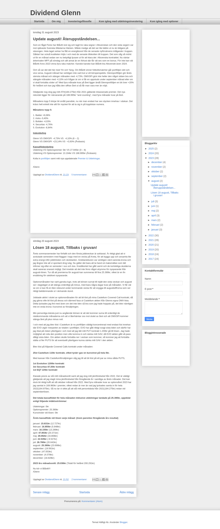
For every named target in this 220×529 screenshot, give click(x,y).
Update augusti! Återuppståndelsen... (66, 39)
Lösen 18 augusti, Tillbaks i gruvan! (65, 247)
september (157, 176)
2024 (151, 153)
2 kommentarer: (80, 479)
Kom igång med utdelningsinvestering (120, 21)
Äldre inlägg (127, 492)
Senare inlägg (41, 492)
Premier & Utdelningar (89, 158)
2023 (151, 158)
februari (155, 224)
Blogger (123, 522)
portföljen (45, 158)
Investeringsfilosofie (79, 21)
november (157, 166)
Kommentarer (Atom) (92, 501)
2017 (151, 258)
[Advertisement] (83, 206)
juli (153, 201)
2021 (151, 240)
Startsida (39, 21)
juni (153, 206)
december (157, 162)
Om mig (56, 21)
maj (153, 210)
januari (155, 229)
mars (154, 220)
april (153, 215)
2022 (151, 235)
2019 (151, 249)
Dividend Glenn (55, 13)
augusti (155, 181)
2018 (151, 254)
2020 (151, 244)
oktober (155, 171)
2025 (151, 148)
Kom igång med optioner (164, 21)
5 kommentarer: (80, 174)
